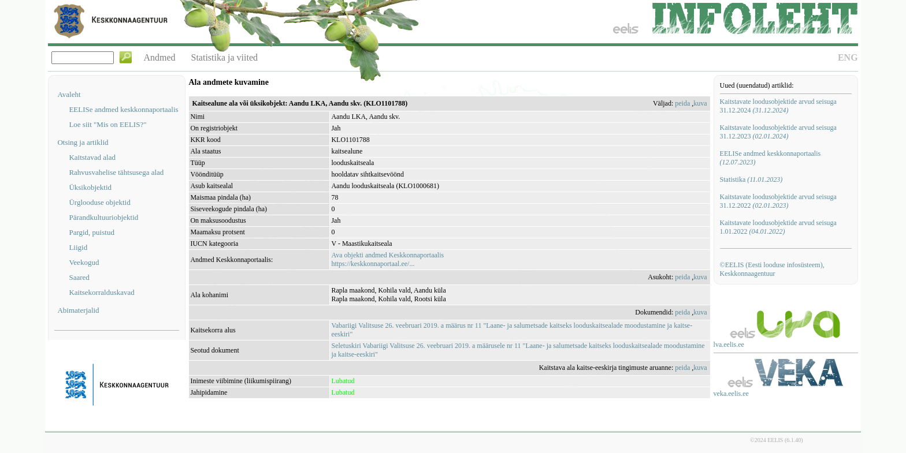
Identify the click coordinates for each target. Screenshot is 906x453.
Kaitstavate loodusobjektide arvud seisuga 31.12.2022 (778, 201)
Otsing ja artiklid (82, 142)
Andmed (159, 57)
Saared (79, 277)
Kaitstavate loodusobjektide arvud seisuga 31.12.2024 (778, 106)
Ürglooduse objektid (99, 202)
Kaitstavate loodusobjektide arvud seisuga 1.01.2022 (778, 227)
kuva (700, 103)
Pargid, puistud (91, 232)
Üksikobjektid (90, 187)
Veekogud (84, 262)
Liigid (78, 247)
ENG (848, 57)
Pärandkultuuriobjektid (103, 217)
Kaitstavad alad (92, 157)
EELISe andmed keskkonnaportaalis (123, 109)
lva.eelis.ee (729, 344)
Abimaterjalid (78, 310)
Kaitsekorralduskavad (101, 292)
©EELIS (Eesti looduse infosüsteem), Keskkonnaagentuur (772, 269)
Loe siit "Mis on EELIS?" (107, 124)
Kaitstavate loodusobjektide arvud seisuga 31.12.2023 (778, 131)
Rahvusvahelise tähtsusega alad (116, 172)
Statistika (751, 179)
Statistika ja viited (224, 57)
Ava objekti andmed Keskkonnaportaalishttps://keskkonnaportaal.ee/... (387, 259)
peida (682, 103)
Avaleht (68, 94)
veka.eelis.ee (731, 394)
